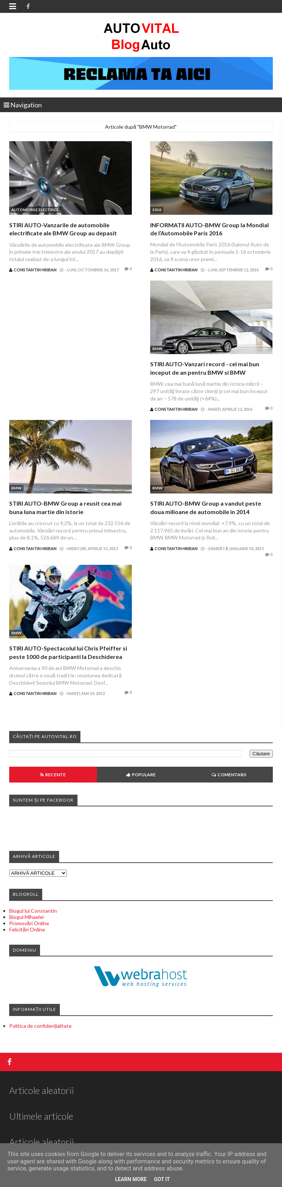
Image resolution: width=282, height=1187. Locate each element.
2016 (156, 209)
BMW (157, 348)
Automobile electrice (35, 209)
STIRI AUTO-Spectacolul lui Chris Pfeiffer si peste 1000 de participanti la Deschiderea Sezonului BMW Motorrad (68, 656)
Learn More (131, 1179)
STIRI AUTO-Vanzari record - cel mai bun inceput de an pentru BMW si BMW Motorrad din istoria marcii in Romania (204, 372)
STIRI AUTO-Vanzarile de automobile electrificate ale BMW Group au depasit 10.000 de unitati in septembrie (63, 233)
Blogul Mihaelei (26, 917)
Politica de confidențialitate (40, 1026)
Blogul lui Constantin (33, 911)
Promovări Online (29, 923)
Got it (162, 1179)
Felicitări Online (27, 929)
